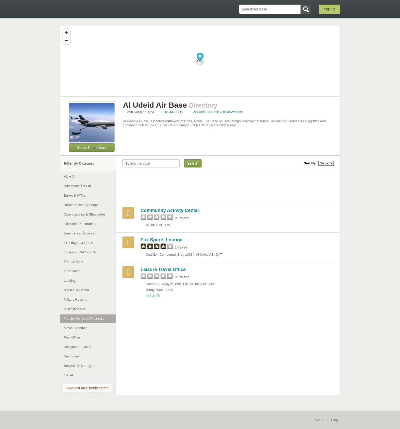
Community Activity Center (170, 210)
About (319, 420)
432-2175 (153, 296)
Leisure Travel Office (163, 269)
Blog (334, 420)
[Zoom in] (66, 33)
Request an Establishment (87, 388)
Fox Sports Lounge (161, 239)
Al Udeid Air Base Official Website (218, 112)
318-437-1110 (172, 112)
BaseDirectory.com (97, 9)
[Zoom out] (66, 40)
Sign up (329, 9)
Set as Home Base (92, 147)
